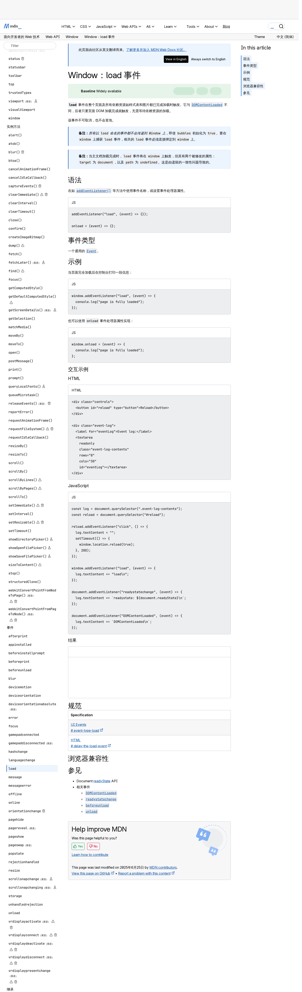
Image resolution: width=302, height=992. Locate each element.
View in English (176, 59)
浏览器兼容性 (253, 86)
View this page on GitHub (91, 873)
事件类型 (250, 65)
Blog (226, 26)
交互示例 (78, 369)
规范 (246, 79)
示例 (246, 72)
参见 (246, 93)
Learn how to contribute (90, 855)
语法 (246, 59)
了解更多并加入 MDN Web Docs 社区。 (156, 50)
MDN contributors (163, 867)
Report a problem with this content (144, 873)
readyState (101, 781)
